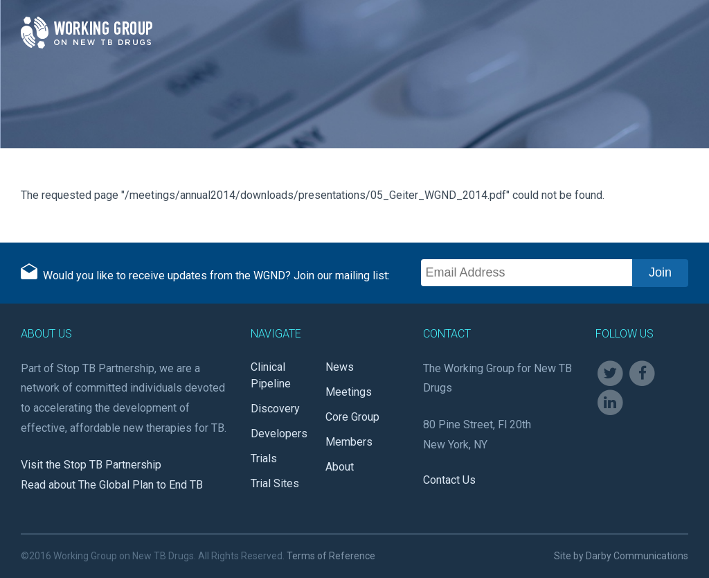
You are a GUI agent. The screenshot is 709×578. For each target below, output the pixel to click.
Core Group (352, 416)
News (339, 367)
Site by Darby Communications (621, 555)
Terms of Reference (331, 555)
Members (349, 441)
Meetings (348, 392)
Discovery (275, 408)
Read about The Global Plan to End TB (112, 484)
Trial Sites (275, 483)
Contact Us (449, 480)
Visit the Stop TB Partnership (91, 464)
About (339, 466)
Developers (279, 433)
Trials (264, 458)
